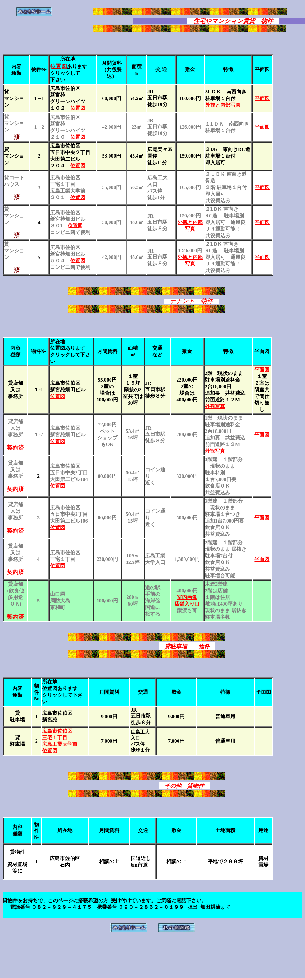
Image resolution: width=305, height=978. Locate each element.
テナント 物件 (191, 301)
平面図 (262, 187)
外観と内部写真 (222, 105)
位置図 (77, 108)
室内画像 (187, 597)
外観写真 (215, 406)
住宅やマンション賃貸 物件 (233, 21)
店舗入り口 (187, 603)
